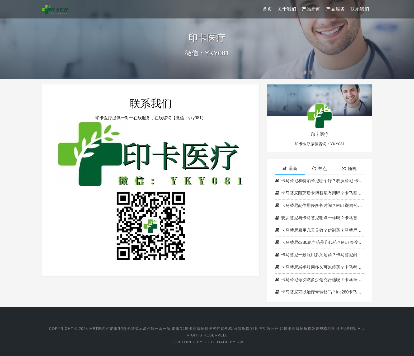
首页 (267, 9)
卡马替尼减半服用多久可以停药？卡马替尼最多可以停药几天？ (319, 267)
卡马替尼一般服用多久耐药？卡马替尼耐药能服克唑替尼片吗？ (319, 255)
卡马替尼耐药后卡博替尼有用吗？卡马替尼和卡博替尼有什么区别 (319, 193)
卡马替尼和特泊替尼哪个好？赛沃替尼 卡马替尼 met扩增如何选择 (319, 180)
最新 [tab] (290, 168)
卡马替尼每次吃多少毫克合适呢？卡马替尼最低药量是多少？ (319, 279)
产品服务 (335, 9)
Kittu (209, 342)
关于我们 (287, 9)
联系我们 (359, 9)
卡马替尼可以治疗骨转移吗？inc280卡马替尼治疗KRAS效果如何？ (319, 292)
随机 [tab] (349, 168)
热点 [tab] (319, 168)
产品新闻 (311, 9)
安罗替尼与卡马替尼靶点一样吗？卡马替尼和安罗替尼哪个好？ (319, 218)
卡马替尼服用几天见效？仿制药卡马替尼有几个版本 (319, 230)
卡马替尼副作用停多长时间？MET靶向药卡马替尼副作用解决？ (319, 205)
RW (240, 342)
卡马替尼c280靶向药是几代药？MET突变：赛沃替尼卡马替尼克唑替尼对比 (319, 242)
